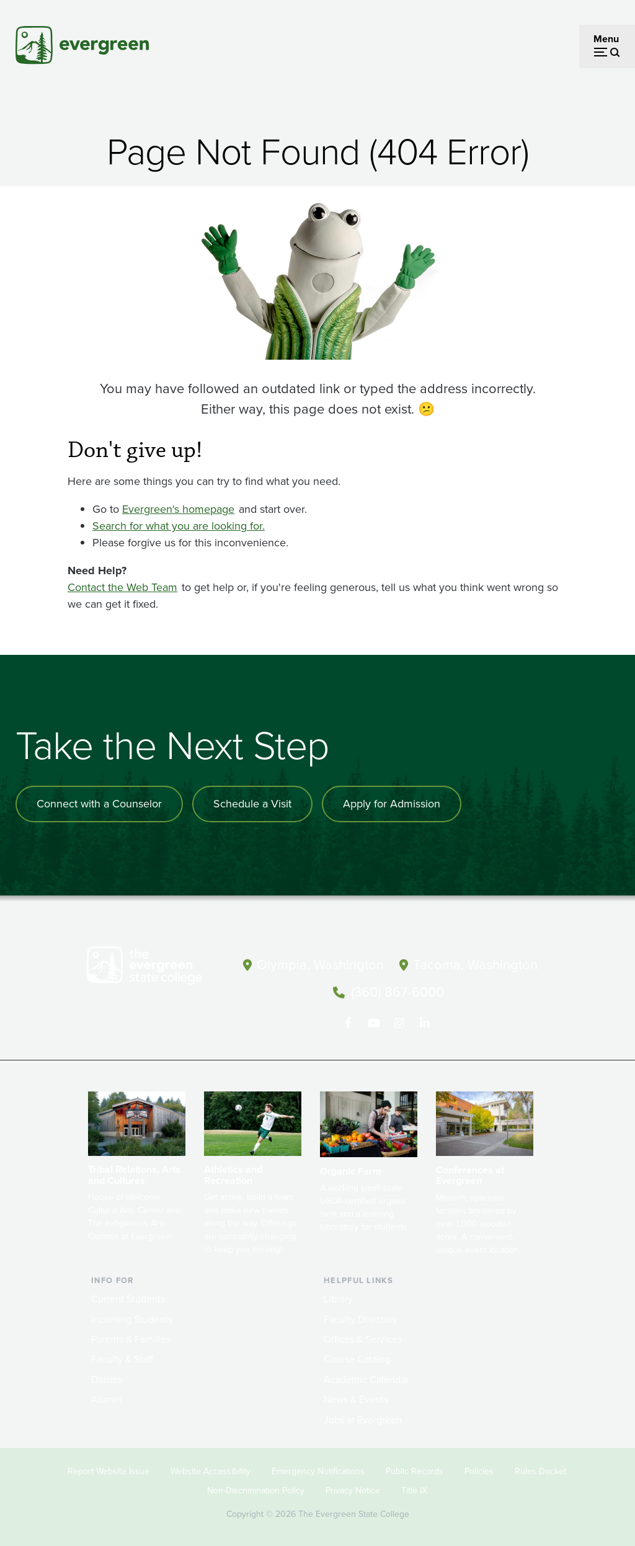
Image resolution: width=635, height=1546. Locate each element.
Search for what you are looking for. (178, 526)
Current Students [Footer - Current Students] (128, 1298)
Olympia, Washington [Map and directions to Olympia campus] (320, 964)
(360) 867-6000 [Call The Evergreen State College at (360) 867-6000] (397, 991)
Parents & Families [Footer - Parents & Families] (131, 1338)
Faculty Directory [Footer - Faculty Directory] (360, 1318)
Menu (606, 39)
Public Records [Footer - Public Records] (414, 1470)
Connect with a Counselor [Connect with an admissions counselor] (99, 804)
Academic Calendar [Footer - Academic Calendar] (366, 1378)
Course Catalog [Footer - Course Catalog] (357, 1358)
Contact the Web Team (122, 587)
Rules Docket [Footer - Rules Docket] (540, 1470)
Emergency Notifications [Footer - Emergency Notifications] (318, 1470)
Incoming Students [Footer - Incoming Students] (131, 1318)
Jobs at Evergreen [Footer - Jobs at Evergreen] (363, 1418)
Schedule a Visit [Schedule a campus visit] (252, 804)
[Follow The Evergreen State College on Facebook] (348, 1022)
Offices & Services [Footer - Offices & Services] (363, 1338)
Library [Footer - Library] (338, 1298)
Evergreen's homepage (178, 509)
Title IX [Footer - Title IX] (414, 1489)
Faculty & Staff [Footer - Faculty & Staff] (122, 1358)
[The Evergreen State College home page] (156, 968)
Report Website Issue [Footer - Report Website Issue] (108, 1470)
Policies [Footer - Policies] (479, 1470)
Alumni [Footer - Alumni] (106, 1398)
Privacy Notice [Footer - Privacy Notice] (353, 1489)
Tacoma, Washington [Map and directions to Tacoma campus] (475, 964)
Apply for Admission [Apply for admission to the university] (391, 804)
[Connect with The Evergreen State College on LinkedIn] (424, 1022)
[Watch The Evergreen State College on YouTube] (373, 1022)
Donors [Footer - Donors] (106, 1378)
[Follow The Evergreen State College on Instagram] (399, 1022)
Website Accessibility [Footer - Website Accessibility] (211, 1470)
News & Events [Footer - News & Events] (356, 1398)
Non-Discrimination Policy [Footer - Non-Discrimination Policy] (255, 1489)
